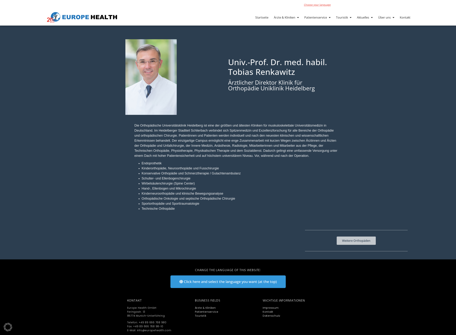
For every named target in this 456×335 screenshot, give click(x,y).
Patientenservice (317, 17)
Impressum (271, 308)
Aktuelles (365, 17)
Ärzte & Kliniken (286, 17)
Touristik (344, 17)
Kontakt (405, 17)
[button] (8, 327)
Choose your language (317, 4)
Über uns (386, 17)
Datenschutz (271, 316)
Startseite (261, 17)
